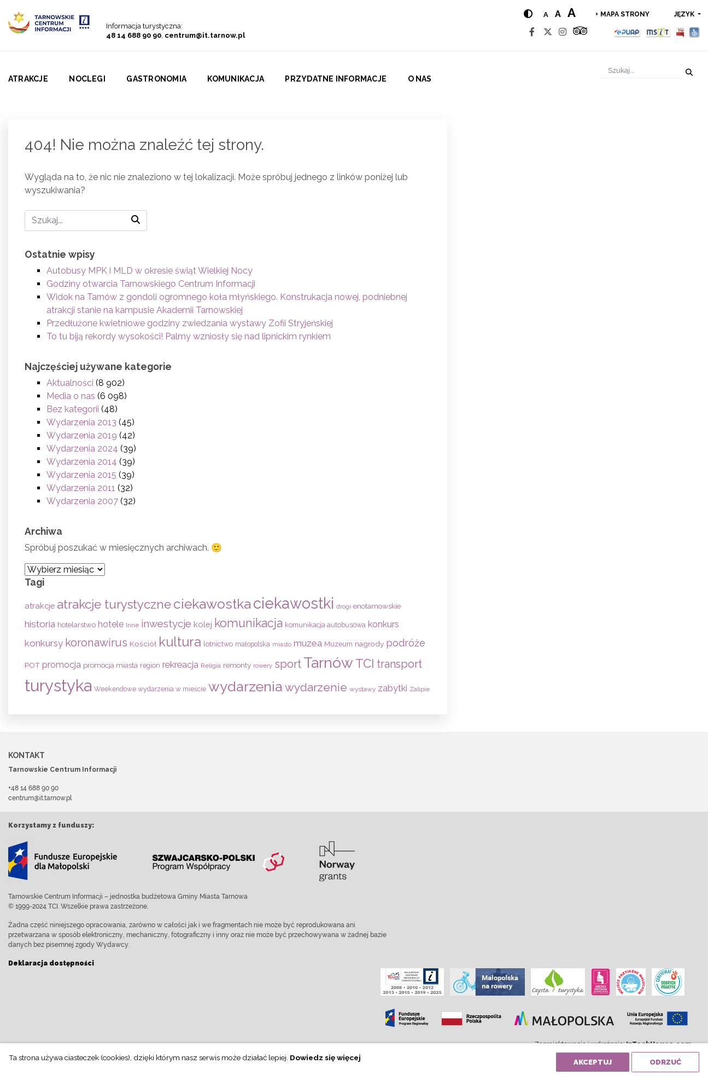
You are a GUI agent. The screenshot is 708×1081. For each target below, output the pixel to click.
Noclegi (87, 78)
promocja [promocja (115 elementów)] (61, 665)
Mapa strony (625, 14)
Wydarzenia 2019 (81, 435)
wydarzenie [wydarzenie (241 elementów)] (316, 687)
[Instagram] (562, 32)
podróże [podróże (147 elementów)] (405, 643)
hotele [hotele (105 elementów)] (111, 624)
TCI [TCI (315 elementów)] (365, 663)
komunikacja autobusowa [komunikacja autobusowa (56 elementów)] (325, 625)
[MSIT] (657, 32)
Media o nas (70, 396)
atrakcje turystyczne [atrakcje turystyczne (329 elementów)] (114, 604)
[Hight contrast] (528, 14)
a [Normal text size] (545, 14)
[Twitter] (547, 32)
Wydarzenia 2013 (81, 422)
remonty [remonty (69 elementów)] (237, 665)
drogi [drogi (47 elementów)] (343, 606)
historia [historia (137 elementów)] (40, 623)
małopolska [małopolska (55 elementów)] (252, 644)
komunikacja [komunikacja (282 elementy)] (248, 623)
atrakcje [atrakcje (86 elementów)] (40, 605)
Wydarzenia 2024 (82, 448)
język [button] (685, 14)
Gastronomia (156, 78)
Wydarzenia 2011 (80, 488)
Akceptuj (593, 1062)
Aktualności (69, 383)
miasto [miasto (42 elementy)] (281, 644)
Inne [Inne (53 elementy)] (132, 625)
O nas (420, 78)
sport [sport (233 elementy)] (287, 663)
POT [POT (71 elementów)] (32, 665)
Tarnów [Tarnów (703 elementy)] (328, 662)
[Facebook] (532, 32)
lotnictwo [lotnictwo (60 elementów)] (218, 644)
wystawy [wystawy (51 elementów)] (362, 689)
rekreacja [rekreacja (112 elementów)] (180, 665)
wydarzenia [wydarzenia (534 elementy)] (245, 686)
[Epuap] (627, 32)
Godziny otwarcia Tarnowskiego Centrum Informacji (150, 284)
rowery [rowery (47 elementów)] (262, 665)
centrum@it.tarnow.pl (205, 35)
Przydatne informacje (336, 78)
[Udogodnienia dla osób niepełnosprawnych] (694, 32)
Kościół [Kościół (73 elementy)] (143, 643)
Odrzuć (665, 1062)
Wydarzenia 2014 (81, 461)
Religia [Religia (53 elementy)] (211, 665)
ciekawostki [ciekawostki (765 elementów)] (293, 603)
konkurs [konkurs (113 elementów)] (383, 624)
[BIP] (680, 32)
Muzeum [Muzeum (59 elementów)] (338, 644)
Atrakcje (28, 78)
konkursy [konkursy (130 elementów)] (44, 643)
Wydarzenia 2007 (82, 501)
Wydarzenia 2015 (81, 475)
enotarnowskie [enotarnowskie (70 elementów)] (377, 606)
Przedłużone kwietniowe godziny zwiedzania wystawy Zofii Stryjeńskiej (189, 323)
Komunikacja (235, 78)
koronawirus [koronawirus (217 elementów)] (96, 642)
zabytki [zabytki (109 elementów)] (392, 688)
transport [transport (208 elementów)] (399, 663)
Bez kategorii (72, 409)
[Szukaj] (641, 70)
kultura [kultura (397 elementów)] (180, 641)
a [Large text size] (571, 12)
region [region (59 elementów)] (150, 665)
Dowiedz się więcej (325, 1057)
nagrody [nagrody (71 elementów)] (369, 643)
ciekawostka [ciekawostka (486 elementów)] (212, 604)
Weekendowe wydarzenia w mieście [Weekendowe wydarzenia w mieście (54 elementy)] (150, 689)
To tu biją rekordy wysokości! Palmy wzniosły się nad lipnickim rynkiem (188, 336)
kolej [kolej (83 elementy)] (203, 624)
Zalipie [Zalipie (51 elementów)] (419, 689)
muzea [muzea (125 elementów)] (308, 643)
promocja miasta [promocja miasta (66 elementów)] (110, 665)
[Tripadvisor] (580, 32)
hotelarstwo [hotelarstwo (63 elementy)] (76, 625)
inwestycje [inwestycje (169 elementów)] (166, 623)
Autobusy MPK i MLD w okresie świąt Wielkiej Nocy (149, 270)
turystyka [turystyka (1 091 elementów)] (58, 685)
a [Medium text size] (558, 14)
